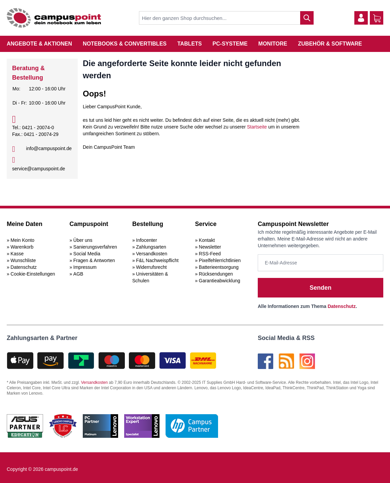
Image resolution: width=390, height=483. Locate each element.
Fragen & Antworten (94, 260)
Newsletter (210, 247)
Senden (320, 287)
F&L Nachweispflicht (157, 260)
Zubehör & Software (330, 44)
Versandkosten (151, 253)
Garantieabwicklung (219, 280)
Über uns (83, 240)
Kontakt (207, 240)
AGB (78, 274)
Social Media (86, 253)
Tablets (189, 44)
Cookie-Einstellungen (32, 274)
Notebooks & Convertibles (125, 44)
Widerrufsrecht (151, 267)
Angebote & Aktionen (39, 44)
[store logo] (54, 18)
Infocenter (146, 240)
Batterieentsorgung (219, 267)
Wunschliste (23, 260)
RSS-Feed (210, 253)
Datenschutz (23, 267)
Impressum (85, 267)
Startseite (257, 127)
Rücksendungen (216, 274)
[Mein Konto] (361, 18)
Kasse (17, 253)
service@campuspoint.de (38, 168)
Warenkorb (21, 247)
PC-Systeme (230, 44)
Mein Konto (22, 240)
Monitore (272, 44)
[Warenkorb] (377, 18)
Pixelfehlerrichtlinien (220, 260)
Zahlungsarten (151, 247)
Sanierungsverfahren (95, 247)
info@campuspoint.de (49, 148)
